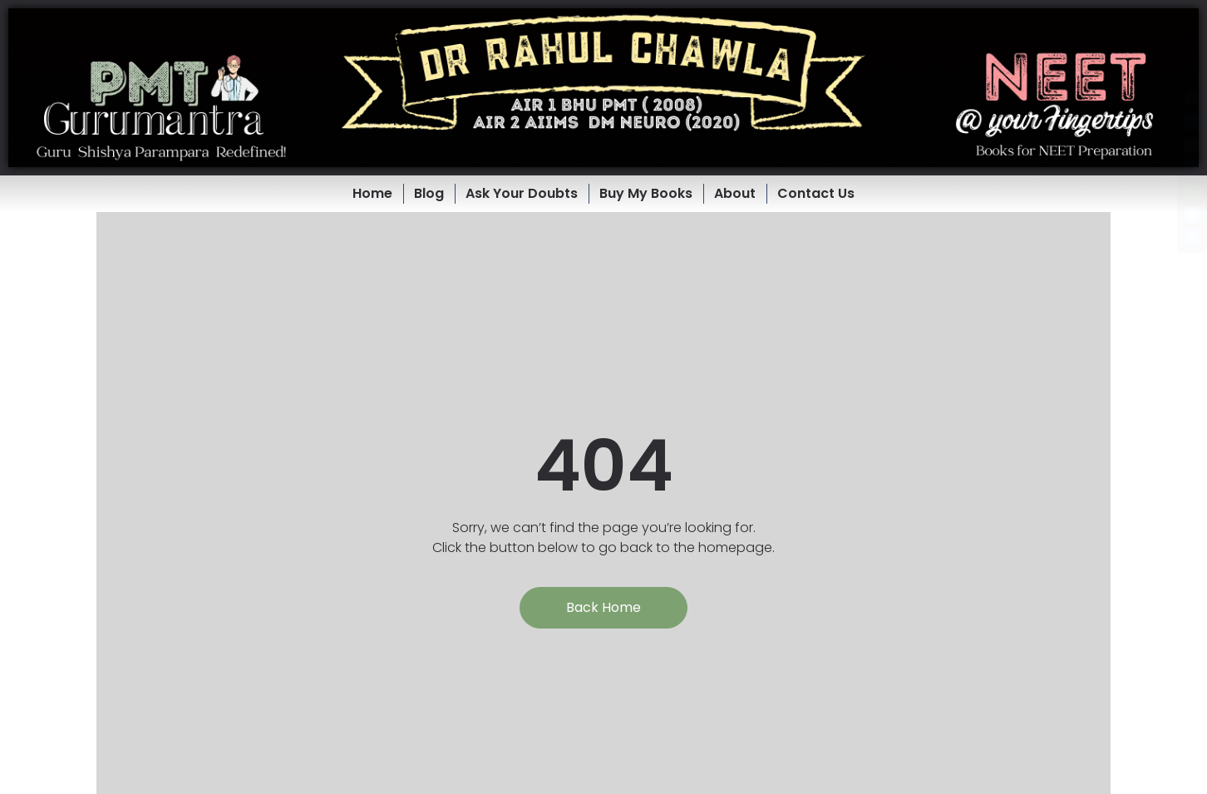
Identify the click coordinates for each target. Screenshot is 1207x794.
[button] (603, 87)
